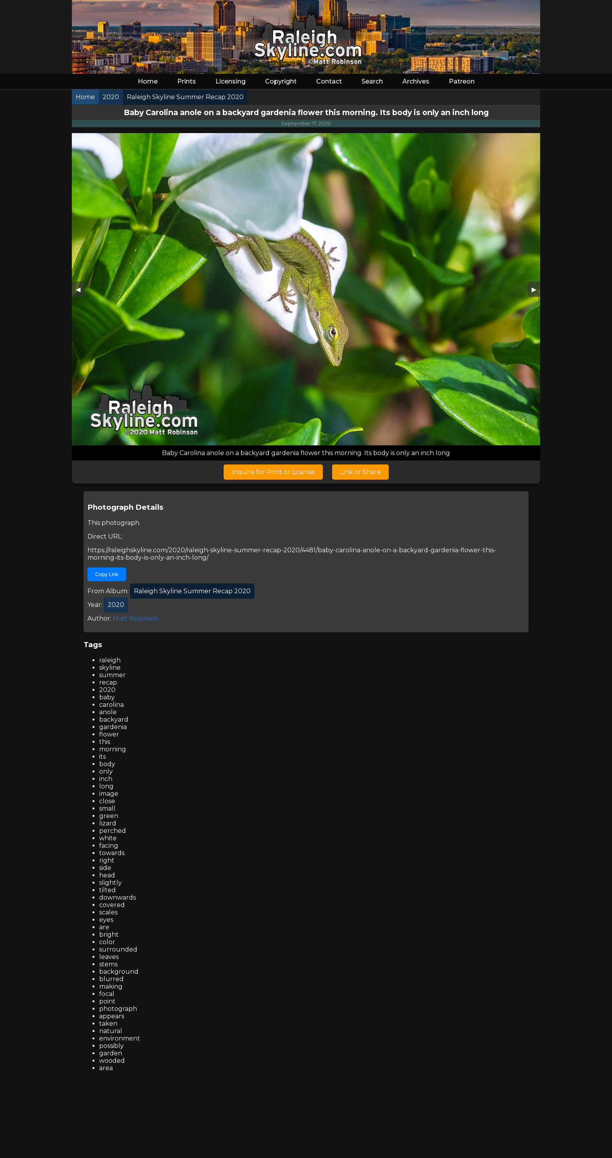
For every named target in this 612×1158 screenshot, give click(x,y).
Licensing (230, 81)
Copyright (281, 81)
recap (108, 682)
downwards (117, 897)
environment (119, 1038)
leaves (109, 957)
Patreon (462, 81)
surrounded (118, 949)
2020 (107, 690)
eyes (106, 919)
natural (110, 1031)
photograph (118, 1008)
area (106, 1068)
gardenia (113, 727)
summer (112, 675)
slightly (110, 882)
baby (107, 697)
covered (112, 905)
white (108, 838)
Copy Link (106, 574)
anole (108, 712)
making (111, 986)
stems (108, 964)
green (108, 816)
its (102, 756)
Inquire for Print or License (273, 472)
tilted (107, 890)
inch (105, 779)
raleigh (110, 660)
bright (109, 934)
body (107, 764)
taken (108, 1023)
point (107, 1001)
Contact (329, 81)
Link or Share (360, 472)
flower (109, 734)
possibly (111, 1045)
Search (372, 81)
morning (112, 749)
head (107, 875)
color (107, 942)
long (106, 786)
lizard (107, 823)
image (108, 793)
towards (112, 853)
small (107, 808)
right (106, 860)
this (104, 741)
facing (108, 845)
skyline (110, 667)
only (106, 771)
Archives (415, 81)
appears (111, 1016)
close (107, 801)
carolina (111, 704)
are (104, 927)
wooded (112, 1060)
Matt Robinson (135, 618)
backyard (113, 719)
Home (148, 81)
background (119, 971)
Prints (186, 81)
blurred (111, 979)
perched (112, 830)
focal (106, 994)
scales (108, 912)
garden (110, 1053)
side (105, 868)
